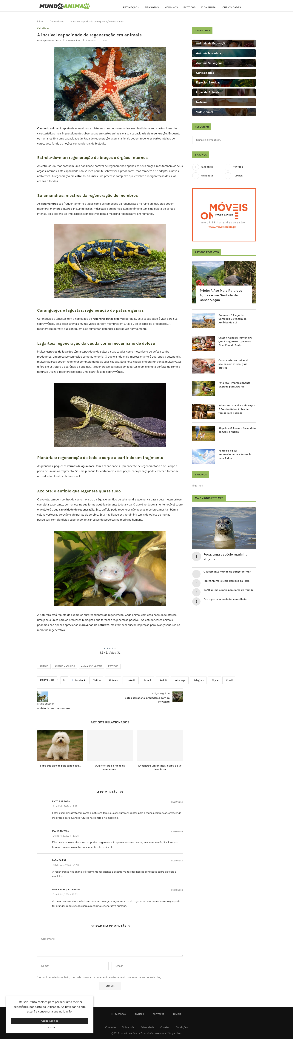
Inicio (40, 21)
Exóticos (189, 7)
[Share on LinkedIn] (130, 680)
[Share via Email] (228, 680)
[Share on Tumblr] (147, 680)
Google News (175, 1033)
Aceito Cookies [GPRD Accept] (49, 1021)
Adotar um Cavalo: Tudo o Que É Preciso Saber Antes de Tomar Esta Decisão (236, 409)
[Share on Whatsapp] (180, 680)
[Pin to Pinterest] (113, 680)
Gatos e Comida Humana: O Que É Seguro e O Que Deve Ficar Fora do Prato (235, 341)
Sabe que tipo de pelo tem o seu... (60, 766)
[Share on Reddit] (162, 680)
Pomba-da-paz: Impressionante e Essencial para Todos (235, 454)
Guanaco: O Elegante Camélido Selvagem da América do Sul (232, 319)
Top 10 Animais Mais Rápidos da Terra (226, 580)
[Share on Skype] (214, 680)
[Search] (254, 7)
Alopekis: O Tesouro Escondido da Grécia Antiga (237, 430)
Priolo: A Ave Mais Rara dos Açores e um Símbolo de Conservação (221, 295)
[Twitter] (240, 167)
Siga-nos (197, 485)
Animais (44, 666)
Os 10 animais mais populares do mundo (228, 590)
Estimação (130, 7)
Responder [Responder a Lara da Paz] (177, 861)
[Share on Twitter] (96, 680)
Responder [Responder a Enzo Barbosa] (177, 802)
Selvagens (152, 7)
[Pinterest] (207, 175)
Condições (182, 1027)
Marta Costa (54, 40)
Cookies (164, 1027)
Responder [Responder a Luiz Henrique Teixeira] (177, 890)
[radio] (105, 646)
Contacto (110, 1027)
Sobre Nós (128, 1027)
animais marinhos (65, 666)
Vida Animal (209, 7)
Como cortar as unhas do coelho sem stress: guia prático (233, 364)
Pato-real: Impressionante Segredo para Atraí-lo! (234, 384)
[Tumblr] (240, 175)
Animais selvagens (91, 666)
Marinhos (171, 7)
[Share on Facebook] (79, 680)
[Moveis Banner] (224, 214)
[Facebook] (207, 167)
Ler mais (50, 1027)
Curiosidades (232, 7)
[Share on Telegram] (198, 680)
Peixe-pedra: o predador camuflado (224, 599)
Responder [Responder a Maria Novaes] (177, 832)
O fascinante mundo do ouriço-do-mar (227, 571)
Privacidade (147, 1027)
